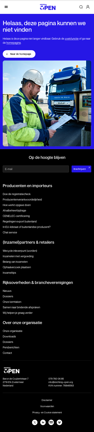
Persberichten (11, 347)
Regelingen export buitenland (20, 221)
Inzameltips (9, 272)
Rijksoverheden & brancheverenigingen (38, 282)
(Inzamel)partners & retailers (28, 242)
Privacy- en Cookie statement (47, 412)
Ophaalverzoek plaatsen (17, 267)
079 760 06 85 (56, 378)
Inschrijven (80, 168)
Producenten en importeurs (27, 185)
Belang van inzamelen (15, 261)
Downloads (9, 336)
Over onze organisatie (22, 322)
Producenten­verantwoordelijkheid (22, 199)
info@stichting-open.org (60, 382)
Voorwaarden (47, 406)
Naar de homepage (20, 53)
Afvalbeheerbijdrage (14, 210)
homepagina (13, 42)
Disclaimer (47, 400)
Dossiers (8, 296)
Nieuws (7, 291)
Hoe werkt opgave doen (17, 205)
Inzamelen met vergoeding (18, 256)
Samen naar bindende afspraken (21, 307)
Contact (7, 353)
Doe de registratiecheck (17, 194)
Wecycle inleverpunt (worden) (20, 250)
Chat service (10, 232)
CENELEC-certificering (16, 216)
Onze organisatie (12, 331)
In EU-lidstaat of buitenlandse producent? (27, 227)
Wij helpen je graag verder (18, 312)
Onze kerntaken (12, 301)
